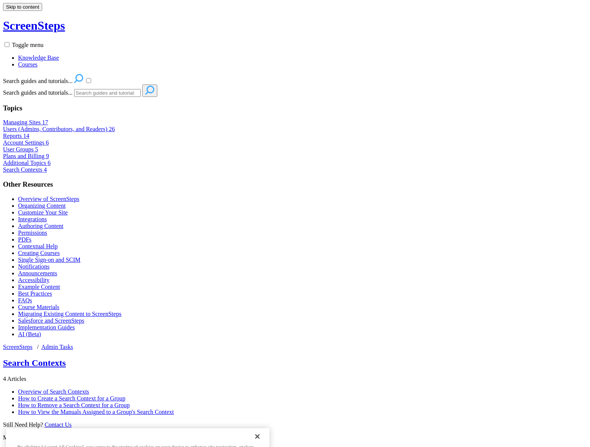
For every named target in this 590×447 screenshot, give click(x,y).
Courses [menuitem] (28, 64)
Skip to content (22, 7)
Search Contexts (25, 169)
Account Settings (26, 142)
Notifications (34, 266)
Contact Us (58, 424)
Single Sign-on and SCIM (49, 260)
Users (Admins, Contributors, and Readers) (59, 129)
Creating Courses (39, 253)
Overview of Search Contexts (53, 391)
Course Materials (38, 307)
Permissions (32, 233)
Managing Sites (25, 122)
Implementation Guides (46, 327)
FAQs (25, 300)
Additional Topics (27, 163)
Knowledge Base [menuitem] (38, 57)
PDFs (25, 239)
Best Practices (35, 293)
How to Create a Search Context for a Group (71, 398)
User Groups (20, 149)
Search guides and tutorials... (38, 92)
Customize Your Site (43, 212)
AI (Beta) (29, 334)
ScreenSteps (17, 347)
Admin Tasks (57, 347)
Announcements (37, 273)
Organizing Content (41, 205)
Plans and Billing (26, 156)
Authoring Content (40, 226)
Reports (16, 136)
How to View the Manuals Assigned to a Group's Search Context (96, 412)
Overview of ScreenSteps (48, 199)
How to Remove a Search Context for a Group (74, 405)
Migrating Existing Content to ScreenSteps (70, 314)
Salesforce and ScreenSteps (51, 320)
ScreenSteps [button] (34, 25)
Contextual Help (38, 246)
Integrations (32, 219)
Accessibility (34, 280)
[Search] (107, 93)
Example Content (39, 287)
